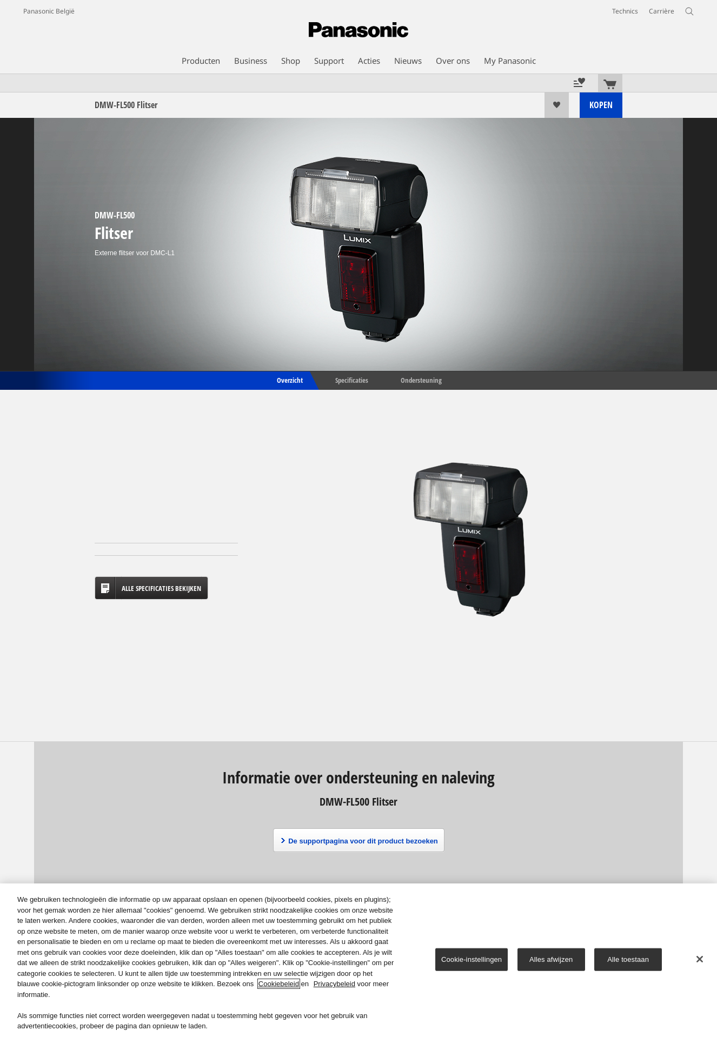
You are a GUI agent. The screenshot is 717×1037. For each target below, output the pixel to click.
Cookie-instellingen (471, 959)
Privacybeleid (334, 984)
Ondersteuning (421, 379)
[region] (358, 960)
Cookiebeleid (278, 984)
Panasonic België (49, 11)
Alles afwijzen (551, 959)
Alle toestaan (628, 959)
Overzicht (289, 379)
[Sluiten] (700, 959)
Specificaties (351, 379)
